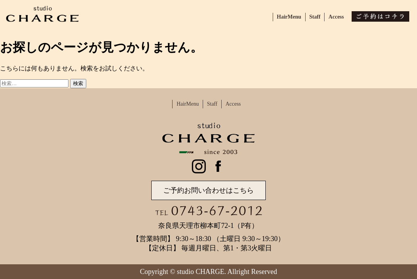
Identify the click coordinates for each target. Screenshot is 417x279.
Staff (315, 17)
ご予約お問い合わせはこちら (208, 190)
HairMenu (289, 17)
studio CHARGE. (201, 272)
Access (336, 17)
